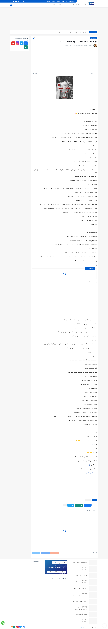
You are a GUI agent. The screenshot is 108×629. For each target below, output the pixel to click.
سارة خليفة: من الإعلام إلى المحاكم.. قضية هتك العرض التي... (73, 32)
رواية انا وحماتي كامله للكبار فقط (81, 588)
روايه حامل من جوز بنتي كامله (81, 576)
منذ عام (86, 599)
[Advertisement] (54, 19)
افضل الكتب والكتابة (53, 5)
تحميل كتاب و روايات (63, 5)
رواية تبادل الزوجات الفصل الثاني (81, 582)
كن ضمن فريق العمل (51, 1)
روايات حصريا (93, 38)
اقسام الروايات (75, 5)
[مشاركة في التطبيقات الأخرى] (65, 505)
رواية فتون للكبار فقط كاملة (82, 615)
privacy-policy (72, 1)
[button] (88, 505)
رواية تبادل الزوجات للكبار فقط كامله (80, 563)
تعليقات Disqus (36, 553)
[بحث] (11, 5)
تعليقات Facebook (45, 553)
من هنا (77, 457)
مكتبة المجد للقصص (91, 445)
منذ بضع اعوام (84, 560)
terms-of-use (64, 1)
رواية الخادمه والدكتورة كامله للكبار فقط (79, 595)
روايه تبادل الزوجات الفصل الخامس (81, 621)
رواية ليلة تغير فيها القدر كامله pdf (80, 601)
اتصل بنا (58, 1)
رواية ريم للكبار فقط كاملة (82, 569)
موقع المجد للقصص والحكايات (79, 627)
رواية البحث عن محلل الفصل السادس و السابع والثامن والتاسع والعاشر (80, 608)
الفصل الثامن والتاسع (91, 473)
